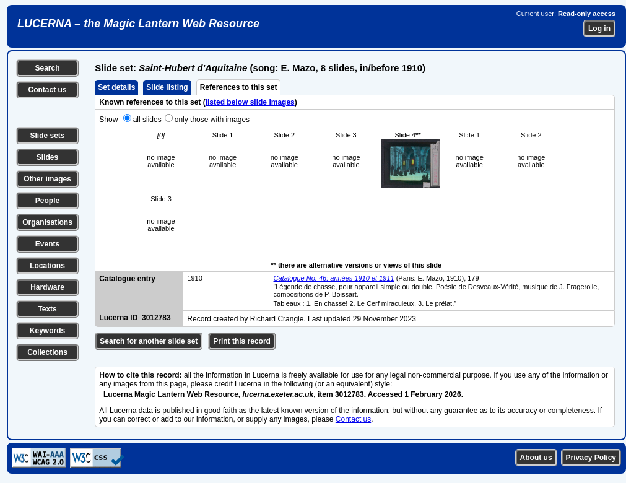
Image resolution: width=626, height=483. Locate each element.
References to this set (238, 87)
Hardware (47, 287)
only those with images (212, 119)
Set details (116, 87)
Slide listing (167, 87)
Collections (47, 352)
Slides (47, 157)
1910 (194, 278)
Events (47, 244)
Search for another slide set (149, 341)
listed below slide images (250, 102)
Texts (47, 309)
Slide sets (47, 135)
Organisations (47, 222)
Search (47, 68)
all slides (147, 119)
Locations (47, 265)
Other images (47, 179)
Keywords (47, 330)
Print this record (242, 341)
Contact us (47, 89)
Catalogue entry (127, 278)
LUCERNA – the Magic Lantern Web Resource (138, 23)
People (47, 200)
